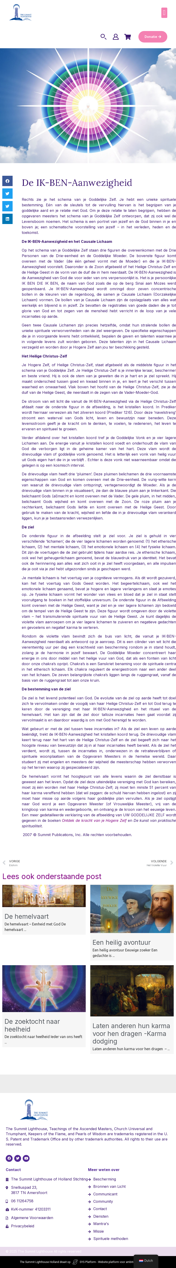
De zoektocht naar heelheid (32, 1025)
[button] (164, 13)
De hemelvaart (27, 916)
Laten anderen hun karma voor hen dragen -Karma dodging (131, 1033)
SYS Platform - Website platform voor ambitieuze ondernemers (118, 1262)
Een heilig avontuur (122, 942)
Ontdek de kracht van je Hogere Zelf (94, 820)
